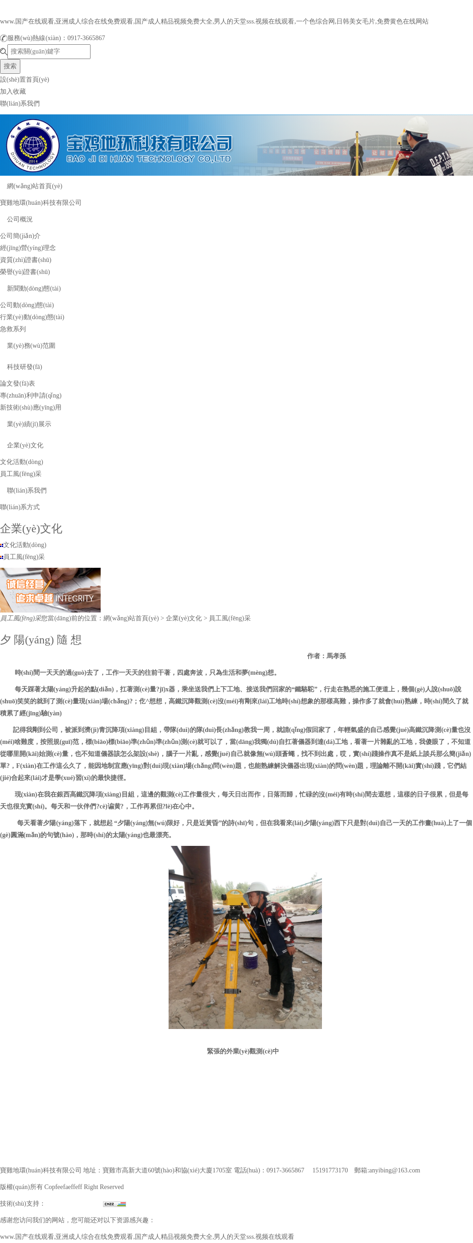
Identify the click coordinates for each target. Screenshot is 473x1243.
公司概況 (20, 219)
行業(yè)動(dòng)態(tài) (32, 317)
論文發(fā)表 (17, 383)
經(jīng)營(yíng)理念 (28, 247)
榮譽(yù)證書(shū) (25, 271)
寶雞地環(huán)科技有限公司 (41, 202)
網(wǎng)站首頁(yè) (34, 186)
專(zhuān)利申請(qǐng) (30, 395)
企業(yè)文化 (25, 445)
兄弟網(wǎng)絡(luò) (74, 1203)
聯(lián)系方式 (20, 507)
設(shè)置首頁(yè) (24, 79)
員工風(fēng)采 (21, 473)
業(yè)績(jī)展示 (29, 424)
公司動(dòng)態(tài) (27, 305)
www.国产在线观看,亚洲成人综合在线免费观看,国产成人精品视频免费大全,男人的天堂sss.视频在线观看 (147, 1236)
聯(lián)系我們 (20, 103)
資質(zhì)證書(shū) (25, 259)
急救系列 (13, 329)
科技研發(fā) (24, 366)
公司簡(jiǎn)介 (20, 235)
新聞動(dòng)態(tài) (34, 288)
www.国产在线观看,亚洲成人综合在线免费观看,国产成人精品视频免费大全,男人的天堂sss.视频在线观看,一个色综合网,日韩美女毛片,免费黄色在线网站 (214, 21)
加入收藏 (13, 91)
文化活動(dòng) (21, 461)
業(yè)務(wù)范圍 (31, 345)
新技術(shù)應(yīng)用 (30, 407)
